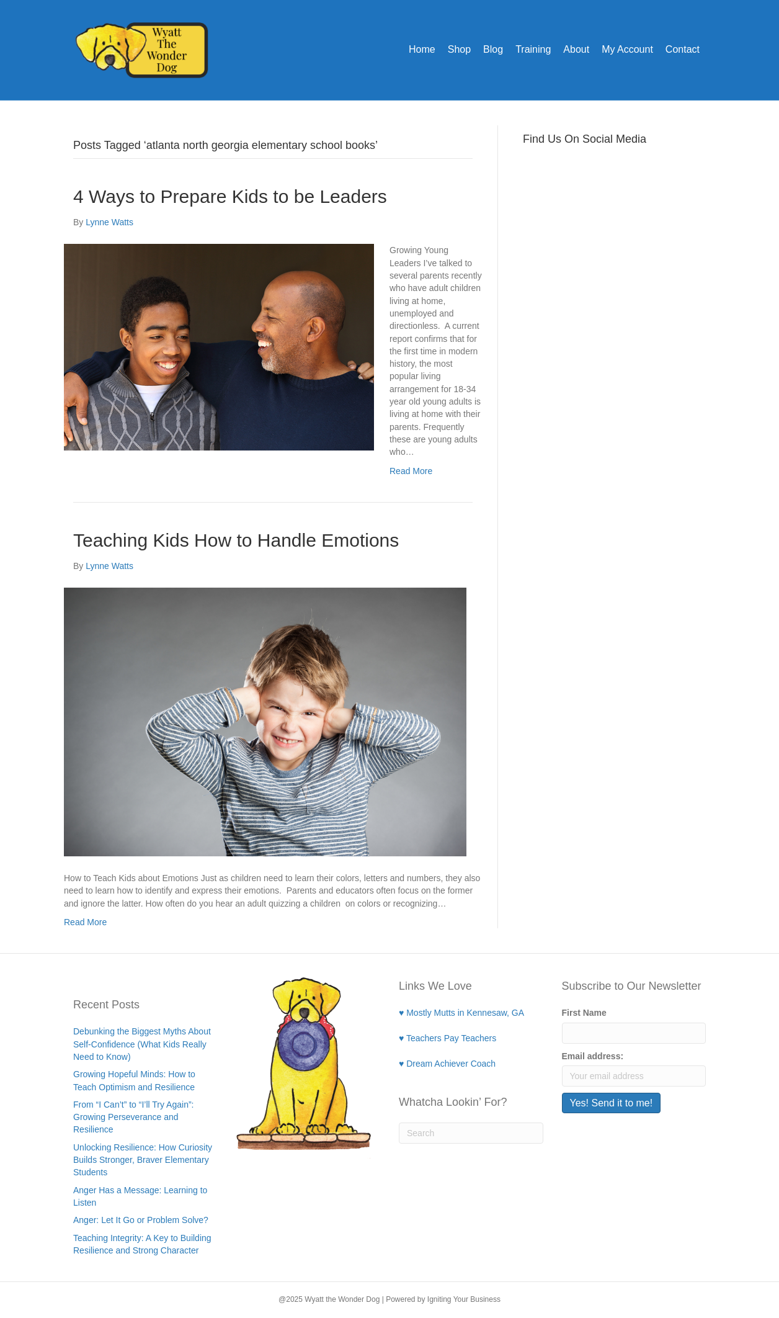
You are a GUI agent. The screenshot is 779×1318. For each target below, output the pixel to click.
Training (533, 49)
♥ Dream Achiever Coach (447, 1064)
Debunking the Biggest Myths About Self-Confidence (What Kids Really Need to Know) (142, 1044)
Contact (682, 49)
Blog (493, 49)
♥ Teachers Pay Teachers (447, 1038)
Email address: (593, 1056)
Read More (410, 471)
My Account (627, 49)
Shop (459, 49)
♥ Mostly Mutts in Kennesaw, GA (461, 1013)
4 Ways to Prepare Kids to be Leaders (230, 196)
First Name (584, 1013)
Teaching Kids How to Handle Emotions (236, 540)
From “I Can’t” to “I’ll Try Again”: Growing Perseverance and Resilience (133, 1117)
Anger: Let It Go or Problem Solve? (140, 1220)
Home (422, 49)
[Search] (471, 1133)
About (576, 49)
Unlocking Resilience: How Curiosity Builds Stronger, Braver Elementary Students (142, 1160)
